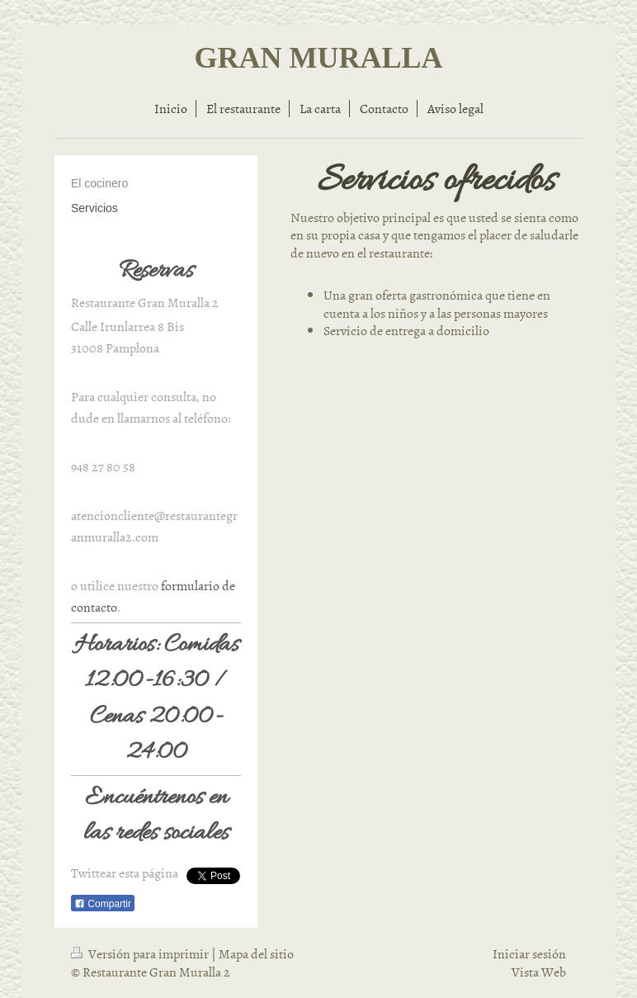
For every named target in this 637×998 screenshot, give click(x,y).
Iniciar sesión (529, 953)
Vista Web (539, 971)
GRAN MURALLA (319, 57)
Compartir (102, 904)
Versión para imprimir (141, 953)
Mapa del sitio (256, 953)
